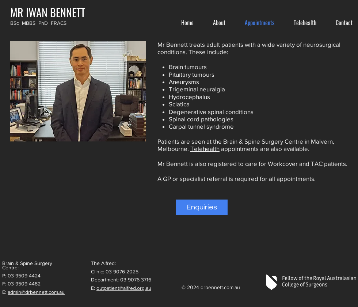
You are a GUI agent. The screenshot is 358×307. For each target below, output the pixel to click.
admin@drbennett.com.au (36, 292)
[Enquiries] (202, 207)
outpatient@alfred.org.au (123, 288)
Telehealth (205, 148)
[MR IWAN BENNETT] (47, 12)
